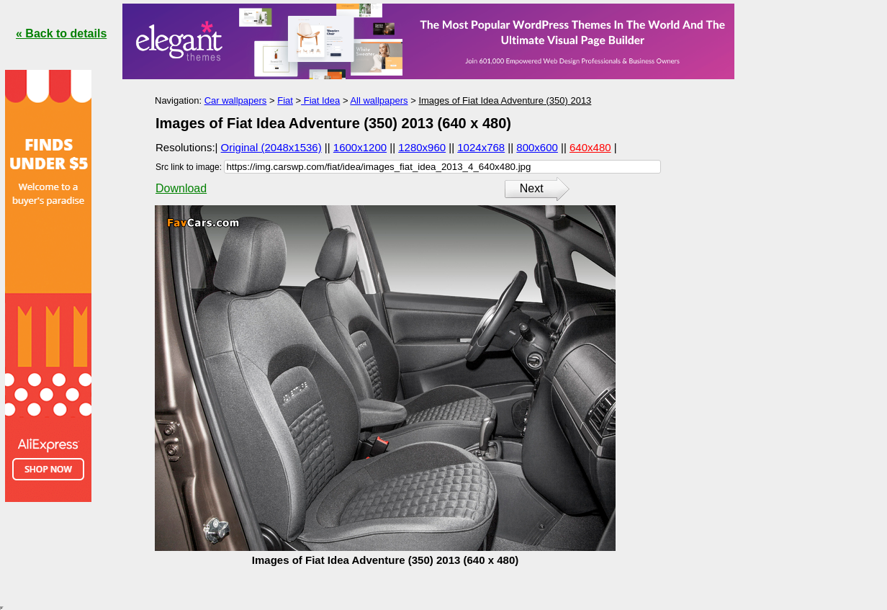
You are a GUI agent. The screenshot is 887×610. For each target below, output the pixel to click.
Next (532, 188)
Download (181, 188)
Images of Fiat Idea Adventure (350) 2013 (504, 100)
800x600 (537, 147)
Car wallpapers (235, 100)
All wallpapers (379, 100)
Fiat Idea (320, 100)
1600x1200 (360, 147)
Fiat (285, 100)
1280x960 (422, 147)
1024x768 (481, 147)
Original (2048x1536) (271, 147)
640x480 (590, 147)
